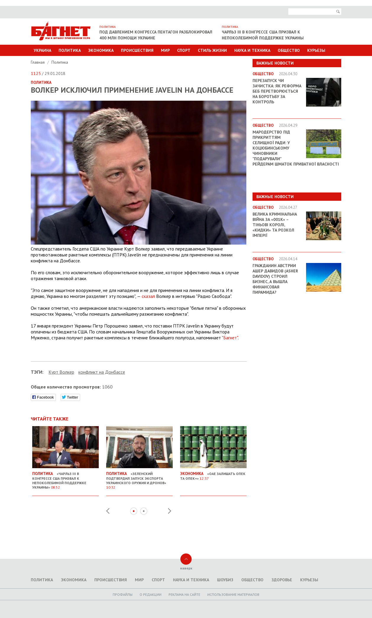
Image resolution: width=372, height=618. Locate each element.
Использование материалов (233, 594)
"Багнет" (230, 338)
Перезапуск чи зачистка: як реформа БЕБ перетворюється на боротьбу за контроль (277, 91)
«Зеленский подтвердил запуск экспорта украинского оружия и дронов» (139, 478)
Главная (38, 62)
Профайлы (122, 594)
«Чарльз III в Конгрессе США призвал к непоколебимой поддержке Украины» (65, 478)
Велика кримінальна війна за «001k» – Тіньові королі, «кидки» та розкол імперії (275, 224)
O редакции (150, 594)
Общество (289, 50)
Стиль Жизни (212, 50)
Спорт (183, 50)
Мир (165, 50)
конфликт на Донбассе (101, 372)
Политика (70, 50)
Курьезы (316, 50)
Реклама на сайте (184, 594)
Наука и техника (252, 50)
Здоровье (281, 579)
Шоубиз (225, 579)
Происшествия (137, 50)
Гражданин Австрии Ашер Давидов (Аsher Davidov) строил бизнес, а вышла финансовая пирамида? (275, 279)
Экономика (101, 50)
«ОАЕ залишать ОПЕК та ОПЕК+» (213, 474)
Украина (42, 50)
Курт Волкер (61, 372)
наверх (186, 568)
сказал (148, 296)
